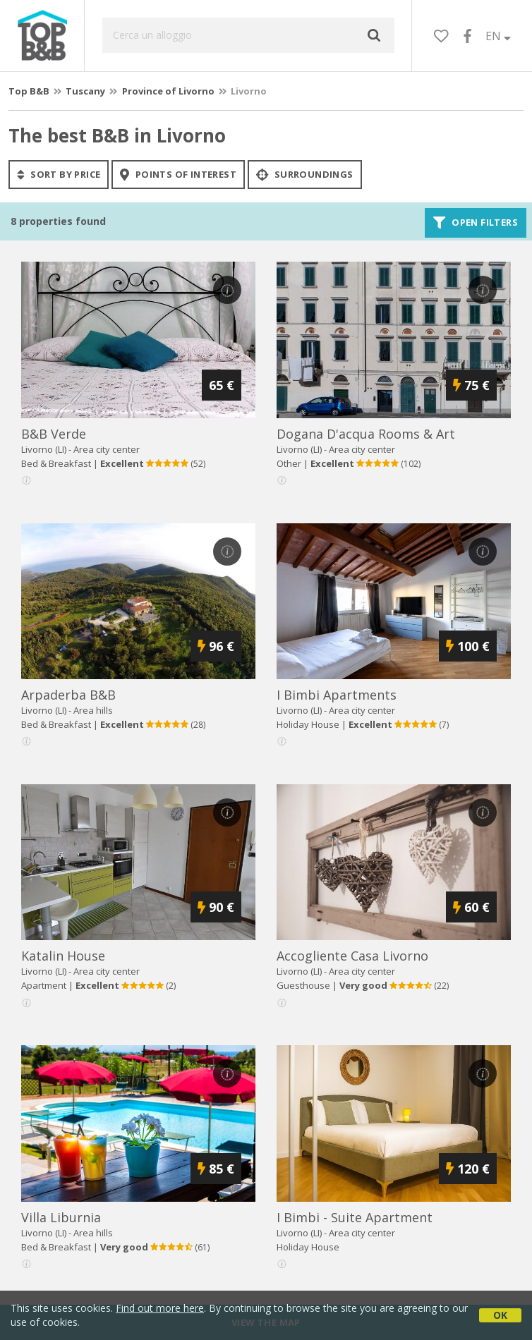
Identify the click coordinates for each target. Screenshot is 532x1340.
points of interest (178, 174)
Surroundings (304, 174)
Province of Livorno (168, 91)
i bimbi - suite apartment (355, 1217)
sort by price (58, 174)
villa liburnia (61, 1217)
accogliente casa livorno (352, 955)
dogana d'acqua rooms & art (366, 433)
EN (498, 36)
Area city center (106, 449)
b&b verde (53, 433)
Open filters (475, 223)
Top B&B (28, 91)
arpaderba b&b (68, 694)
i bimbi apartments (337, 694)
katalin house (63, 955)
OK (500, 1315)
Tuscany (85, 91)
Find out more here (160, 1308)
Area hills (93, 710)
